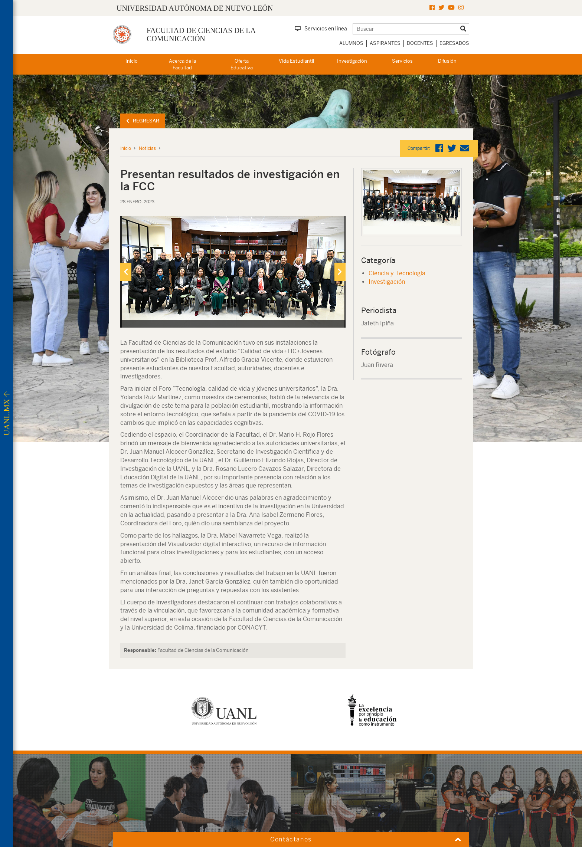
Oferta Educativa (241, 64)
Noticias (147, 148)
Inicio (131, 61)
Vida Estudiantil (296, 61)
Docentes (420, 43)
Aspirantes (385, 43)
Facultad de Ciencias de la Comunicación (201, 34)
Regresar (142, 121)
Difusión (447, 61)
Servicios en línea (321, 29)
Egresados (454, 43)
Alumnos (351, 43)
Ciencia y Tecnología (397, 273)
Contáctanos (291, 839)
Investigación (352, 61)
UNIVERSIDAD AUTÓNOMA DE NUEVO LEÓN (195, 8)
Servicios (402, 61)
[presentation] (125, 272)
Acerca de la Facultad (182, 64)
